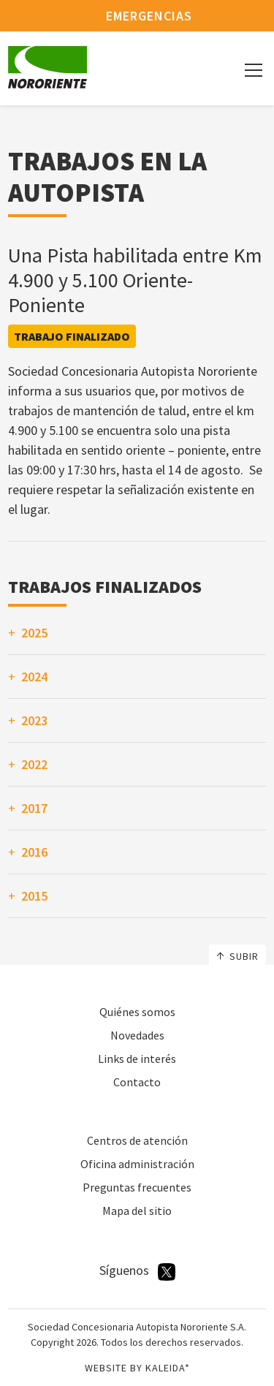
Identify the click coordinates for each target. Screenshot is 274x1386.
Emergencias (137, 16)
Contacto (137, 1082)
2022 (34, 764)
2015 (34, 895)
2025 (34, 632)
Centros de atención (137, 1140)
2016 (34, 852)
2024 (34, 676)
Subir (237, 956)
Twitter (166, 1272)
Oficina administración (137, 1163)
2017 (34, 808)
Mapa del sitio (137, 1210)
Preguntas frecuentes (137, 1187)
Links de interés (137, 1058)
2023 (34, 720)
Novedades (137, 1035)
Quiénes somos (137, 1011)
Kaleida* (167, 1367)
